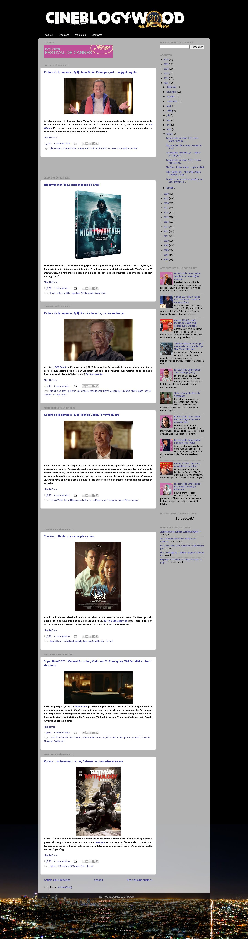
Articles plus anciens (139, 880)
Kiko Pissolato (73, 293)
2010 (166, 241)
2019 (166, 198)
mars (169, 129)
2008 (166, 250)
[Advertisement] (98, 166)
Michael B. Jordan (114, 738)
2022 (166, 78)
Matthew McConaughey (94, 738)
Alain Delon (55, 391)
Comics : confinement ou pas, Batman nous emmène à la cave (83, 761)
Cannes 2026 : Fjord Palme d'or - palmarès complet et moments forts (187, 300)
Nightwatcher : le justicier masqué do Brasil (72, 185)
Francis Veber (56, 500)
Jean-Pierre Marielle (107, 391)
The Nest (109, 641)
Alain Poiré (55, 148)
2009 (166, 245)
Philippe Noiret (60, 395)
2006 (166, 260)
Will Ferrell (59, 741)
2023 (166, 74)
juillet (169, 111)
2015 (166, 217)
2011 (166, 236)
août (169, 106)
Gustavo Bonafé (57, 293)
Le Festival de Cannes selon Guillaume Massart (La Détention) (187, 487)
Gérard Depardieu (72, 500)
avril (169, 125)
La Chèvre (87, 500)
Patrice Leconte (94, 374)
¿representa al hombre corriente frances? (180, 532)
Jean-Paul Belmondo (87, 391)
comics (65, 866)
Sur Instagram (105, 917)
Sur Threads (105, 913)
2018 (166, 203)
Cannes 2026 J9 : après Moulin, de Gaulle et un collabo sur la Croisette (185, 323)
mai (169, 120)
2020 (166, 194)
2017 (166, 208)
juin (168, 115)
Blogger (129, 930)
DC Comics (75, 866)
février (170, 134)
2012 (166, 231)
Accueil (49, 34)
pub (126, 738)
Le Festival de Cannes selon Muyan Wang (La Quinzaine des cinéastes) (187, 419)
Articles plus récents (57, 880)
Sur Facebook (105, 909)
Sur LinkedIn (104, 901)
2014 (166, 222)
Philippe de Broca (115, 500)
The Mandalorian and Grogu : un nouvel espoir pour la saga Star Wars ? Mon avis (188, 346)
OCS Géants (61, 367)
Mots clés (80, 34)
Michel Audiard (130, 148)
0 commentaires (62, 144)
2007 (166, 255)
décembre (172, 87)
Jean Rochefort (69, 391)
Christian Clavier (69, 148)
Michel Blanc (137, 391)
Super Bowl (80, 706)
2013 (166, 227)
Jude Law (87, 641)
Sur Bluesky (104, 922)
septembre (172, 101)
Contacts (97, 34)
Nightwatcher (87, 293)
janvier (170, 188)
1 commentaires (62, 288)
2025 (166, 64)
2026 (166, 60)
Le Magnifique (99, 500)
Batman (100, 842)
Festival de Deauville (115, 621)
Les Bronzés (124, 391)
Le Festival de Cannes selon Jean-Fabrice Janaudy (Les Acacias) (187, 276)
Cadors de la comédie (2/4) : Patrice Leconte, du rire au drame (84, 313)
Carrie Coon (55, 641)
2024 (166, 69)
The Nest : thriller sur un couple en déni (69, 536)
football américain (59, 738)
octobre (171, 97)
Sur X (101, 905)
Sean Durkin (98, 641)
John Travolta (75, 738)
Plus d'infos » (50, 138)
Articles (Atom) (65, 887)
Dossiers (64, 34)
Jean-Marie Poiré (86, 148)
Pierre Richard (131, 500)
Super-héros (100, 293)
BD (59, 866)
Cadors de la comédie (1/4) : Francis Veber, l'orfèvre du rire (81, 415)
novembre (172, 92)
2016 (166, 213)
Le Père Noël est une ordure (108, 148)
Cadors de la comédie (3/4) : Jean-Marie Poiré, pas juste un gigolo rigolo (90, 72)
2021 (166, 83)
